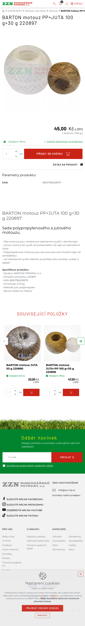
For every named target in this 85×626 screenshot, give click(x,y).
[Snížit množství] (16, 156)
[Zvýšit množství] (16, 151)
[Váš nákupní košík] (60, 3)
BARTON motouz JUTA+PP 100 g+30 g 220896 (60, 368)
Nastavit (42, 615)
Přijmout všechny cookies (42, 608)
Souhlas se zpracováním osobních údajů (29, 465)
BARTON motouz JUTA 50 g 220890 (22, 367)
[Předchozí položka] (4, 341)
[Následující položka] (80, 341)
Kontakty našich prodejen (66, 495)
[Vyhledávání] (54, 3)
